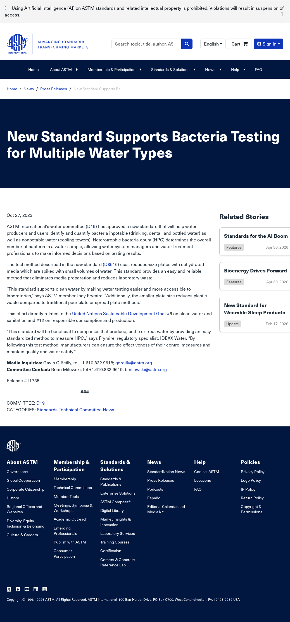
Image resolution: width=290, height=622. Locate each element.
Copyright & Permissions (251, 509)
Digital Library (112, 510)
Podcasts (155, 489)
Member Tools (66, 496)
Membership (65, 478)
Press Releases (53, 88)
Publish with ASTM (70, 542)
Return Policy (252, 497)
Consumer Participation (64, 553)
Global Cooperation (23, 480)
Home (33, 69)
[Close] (282, 13)
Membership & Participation (113, 69)
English (211, 44)
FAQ (258, 69)
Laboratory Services (117, 533)
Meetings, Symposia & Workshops (73, 507)
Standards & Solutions (172, 69)
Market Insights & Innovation (115, 521)
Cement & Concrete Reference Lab (117, 562)
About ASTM (63, 69)
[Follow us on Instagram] (44, 589)
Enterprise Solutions (118, 493)
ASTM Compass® (115, 501)
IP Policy (248, 489)
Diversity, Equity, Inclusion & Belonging (25, 523)
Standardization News (166, 471)
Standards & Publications (111, 481)
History (13, 497)
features (234, 247)
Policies (250, 461)
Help (237, 69)
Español (154, 497)
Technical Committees (73, 487)
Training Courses (115, 542)
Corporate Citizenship (25, 489)
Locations (202, 480)
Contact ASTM (206, 471)
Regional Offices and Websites (24, 509)
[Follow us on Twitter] (9, 589)
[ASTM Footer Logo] (13, 446)
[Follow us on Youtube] (27, 589)
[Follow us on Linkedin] (36, 589)
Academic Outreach (70, 519)
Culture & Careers (22, 534)
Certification (110, 550)
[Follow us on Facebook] (18, 589)
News (212, 69)
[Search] (146, 44)
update (232, 323)
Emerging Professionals (65, 530)
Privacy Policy (253, 471)
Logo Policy (251, 480)
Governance (17, 471)
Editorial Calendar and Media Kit (166, 509)
